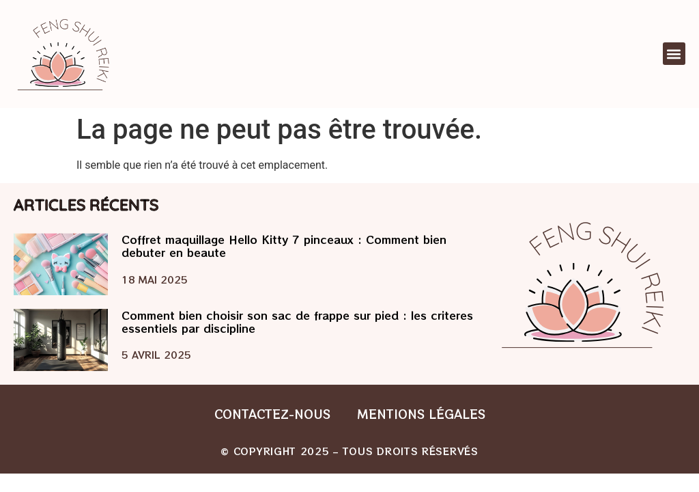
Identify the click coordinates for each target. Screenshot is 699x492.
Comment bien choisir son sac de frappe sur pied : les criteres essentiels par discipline (297, 321)
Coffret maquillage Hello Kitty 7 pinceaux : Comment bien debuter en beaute (284, 245)
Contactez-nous (272, 413)
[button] (674, 53)
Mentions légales (421, 413)
